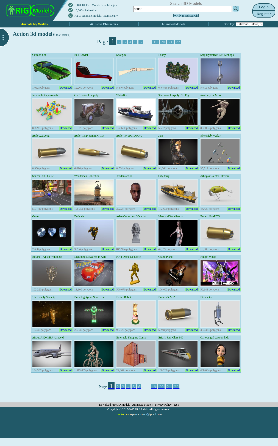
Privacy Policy (163, 404)
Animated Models (142, 404)
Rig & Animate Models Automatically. (96, 15)
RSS (176, 404)
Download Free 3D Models (115, 404)
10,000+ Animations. (86, 10)
